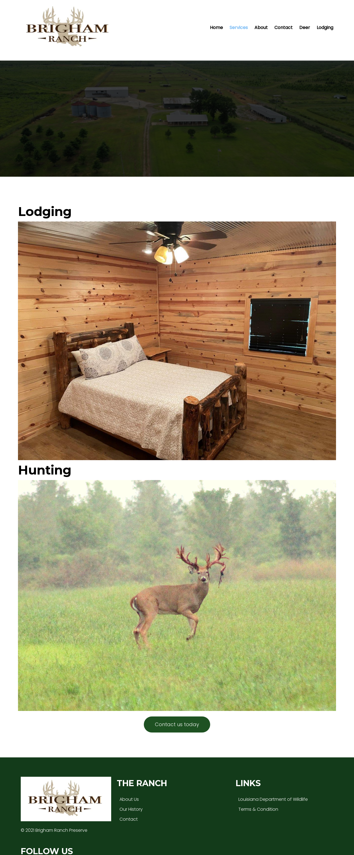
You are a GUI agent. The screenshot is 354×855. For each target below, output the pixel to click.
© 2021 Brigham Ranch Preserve (54, 803)
